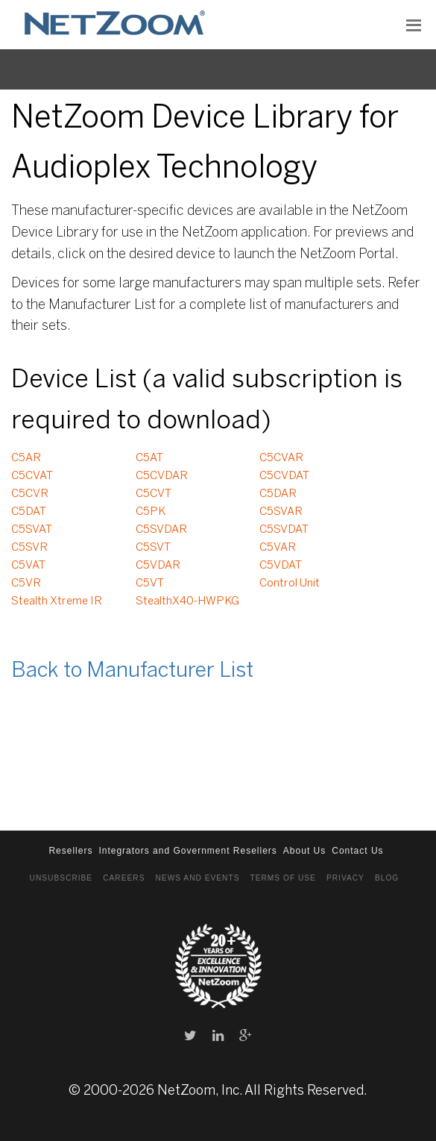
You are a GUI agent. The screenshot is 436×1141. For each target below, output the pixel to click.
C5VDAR (158, 565)
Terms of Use (282, 878)
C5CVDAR (162, 476)
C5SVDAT (284, 530)
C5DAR (278, 494)
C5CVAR (281, 458)
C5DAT (28, 512)
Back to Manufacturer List (132, 671)
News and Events (198, 878)
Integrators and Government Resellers (187, 850)
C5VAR (277, 548)
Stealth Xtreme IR (56, 601)
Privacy (345, 878)
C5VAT (28, 565)
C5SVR (29, 548)
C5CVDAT (284, 476)
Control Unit (289, 583)
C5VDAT (280, 565)
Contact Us (357, 850)
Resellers (70, 850)
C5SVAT (31, 530)
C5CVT (153, 494)
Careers (124, 878)
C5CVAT (32, 476)
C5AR (26, 458)
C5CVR (29, 494)
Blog (387, 878)
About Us (304, 850)
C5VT (150, 583)
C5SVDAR (161, 530)
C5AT (149, 458)
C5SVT (153, 548)
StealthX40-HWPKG (187, 601)
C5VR (26, 583)
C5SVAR (281, 512)
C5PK (150, 512)
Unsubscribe (61, 878)
